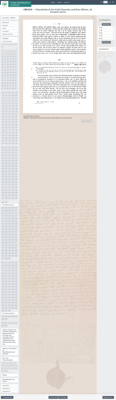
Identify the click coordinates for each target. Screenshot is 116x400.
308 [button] (6, 210)
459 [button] (16, 292)
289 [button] (16, 193)
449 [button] (16, 286)
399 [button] (9, 258)
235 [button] (3, 166)
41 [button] (5, 64)
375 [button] (13, 245)
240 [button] (3, 169)
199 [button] (16, 143)
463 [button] (13, 294)
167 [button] (9, 127)
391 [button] (16, 253)
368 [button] (6, 242)
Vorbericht (5, 31)
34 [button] (2, 62)
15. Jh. (100, 35)
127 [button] (9, 106)
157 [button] (9, 122)
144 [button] (16, 114)
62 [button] (13, 72)
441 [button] (6, 284)
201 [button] (6, 147)
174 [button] (16, 130)
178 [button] (13, 132)
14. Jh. (100, 33)
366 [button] (16, 240)
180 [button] (3, 135)
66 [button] (7, 75)
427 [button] (9, 276)
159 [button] (16, 122)
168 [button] (13, 127)
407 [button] (9, 265)
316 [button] (16, 213)
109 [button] (16, 95)
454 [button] (16, 289)
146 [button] (6, 116)
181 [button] (6, 135)
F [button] (13, 363)
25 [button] (10, 56)
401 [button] (6, 262)
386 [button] (16, 250)
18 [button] (7, 54)
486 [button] (6, 308)
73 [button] (10, 78)
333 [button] (6, 224)
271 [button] (6, 185)
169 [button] (16, 127)
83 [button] (5, 83)
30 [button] (7, 59)
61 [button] (10, 72)
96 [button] (7, 88)
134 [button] (16, 108)
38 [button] (13, 62)
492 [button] (9, 311)
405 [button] (3, 265)
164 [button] (16, 124)
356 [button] (16, 234)
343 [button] (6, 229)
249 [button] (16, 171)
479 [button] (16, 303)
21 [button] (15, 54)
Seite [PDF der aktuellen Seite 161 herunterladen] (53, 397)
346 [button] (16, 229)
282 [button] (9, 190)
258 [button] (13, 177)
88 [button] (2, 86)
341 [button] (16, 226)
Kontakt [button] (66, 2)
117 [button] (9, 100)
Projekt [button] (59, 2)
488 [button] (13, 308)
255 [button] (3, 177)
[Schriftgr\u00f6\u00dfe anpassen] (109, 2)
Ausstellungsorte (104, 49)
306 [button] (16, 208)
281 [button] (6, 190)
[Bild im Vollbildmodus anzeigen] (93, 17)
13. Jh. (100, 30)
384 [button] (9, 250)
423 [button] (13, 273)
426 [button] (6, 276)
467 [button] (9, 297)
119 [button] (16, 100)
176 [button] (6, 132)
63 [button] (15, 72)
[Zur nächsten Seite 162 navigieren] (108, 397)
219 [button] (16, 155)
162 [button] (9, 124)
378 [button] (6, 248)
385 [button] (13, 250)
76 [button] (2, 80)
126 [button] (6, 106)
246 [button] (6, 171)
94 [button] (2, 88)
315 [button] (13, 213)
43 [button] (10, 64)
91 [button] (10, 86)
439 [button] (16, 281)
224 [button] (16, 158)
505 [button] (3, 326)
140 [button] (3, 114)
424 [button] (16, 273)
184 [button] (16, 135)
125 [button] (3, 106)
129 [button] (16, 106)
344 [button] (9, 229)
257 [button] (9, 177)
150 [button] (3, 119)
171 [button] (6, 130)
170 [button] (3, 130)
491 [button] (6, 311)
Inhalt (4, 28)
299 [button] (16, 198)
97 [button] (10, 88)
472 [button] (9, 300)
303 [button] (6, 208)
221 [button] (6, 158)
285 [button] (3, 193)
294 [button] (16, 195)
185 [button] (3, 138)
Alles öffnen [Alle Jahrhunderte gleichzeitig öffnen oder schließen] (106, 24)
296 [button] (6, 198)
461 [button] (6, 294)
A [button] (2, 363)
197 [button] (9, 143)
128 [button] (13, 106)
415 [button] (3, 270)
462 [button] (9, 294)
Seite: (101, 2)
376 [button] (16, 245)
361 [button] (16, 237)
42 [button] (7, 64)
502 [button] (9, 323)
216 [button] (6, 155)
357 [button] (3, 237)
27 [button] (15, 56)
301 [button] (6, 202)
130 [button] (3, 108)
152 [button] (9, 119)
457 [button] (9, 292)
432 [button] (9, 278)
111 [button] (6, 98)
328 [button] (6, 221)
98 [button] (13, 88)
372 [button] (3, 245)
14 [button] (13, 51)
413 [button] (13, 268)
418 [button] (13, 270)
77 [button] (5, 80)
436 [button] (6, 281)
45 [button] (15, 64)
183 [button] (13, 135)
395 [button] (13, 256)
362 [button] (3, 240)
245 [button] (3, 171)
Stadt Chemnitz (7, 41)
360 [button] (13, 237)
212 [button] (9, 153)
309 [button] (9, 210)
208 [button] (13, 150)
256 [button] (6, 177)
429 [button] (16, 276)
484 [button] (16, 305)
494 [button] (6, 316)
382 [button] (3, 250)
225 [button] (3, 161)
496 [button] (13, 316)
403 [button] (13, 262)
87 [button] (15, 83)
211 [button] (6, 153)
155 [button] (3, 122)
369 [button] (9, 242)
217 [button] (9, 155)
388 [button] (6, 253)
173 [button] (13, 130)
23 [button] (5, 56)
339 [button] (9, 226)
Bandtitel (5, 25)
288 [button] (13, 193)
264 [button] (16, 179)
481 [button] (6, 305)
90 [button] (7, 86)
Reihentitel (5, 22)
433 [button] (13, 278)
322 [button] (3, 218)
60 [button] (7, 72)
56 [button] (13, 70)
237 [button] (9, 166)
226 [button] (6, 161)
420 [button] (3, 273)
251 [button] (6, 174)
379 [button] (9, 248)
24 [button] (7, 56)
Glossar (4, 375)
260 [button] (3, 179)
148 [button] (13, 116)
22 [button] (2, 56)
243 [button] (13, 169)
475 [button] (3, 303)
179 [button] (16, 132)
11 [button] (5, 51)
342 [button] (3, 229)
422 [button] (9, 273)
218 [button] (13, 155)
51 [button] (15, 67)
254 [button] (16, 174)
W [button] (14, 368)
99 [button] (15, 88)
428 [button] (13, 276)
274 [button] (16, 185)
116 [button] (6, 100)
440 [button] (3, 284)
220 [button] (3, 158)
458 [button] (13, 292)
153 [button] (13, 119)
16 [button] (2, 54)
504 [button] (16, 323)
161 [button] (6, 124)
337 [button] (3, 226)
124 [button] (16, 103)
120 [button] (3, 103)
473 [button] (13, 300)
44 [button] (13, 64)
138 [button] (13, 111)
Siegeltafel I (5, 385)
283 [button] (13, 190)
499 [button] (6, 319)
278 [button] (13, 187)
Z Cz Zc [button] (6, 371)
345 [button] (13, 229)
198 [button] (13, 143)
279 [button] (16, 187)
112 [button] (9, 98)
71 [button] (5, 78)
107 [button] (9, 95)
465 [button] (3, 297)
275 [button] (3, 187)
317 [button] (3, 216)
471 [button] (6, 300)
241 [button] (6, 169)
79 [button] (10, 80)
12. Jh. (100, 27)
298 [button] (13, 198)
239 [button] (16, 166)
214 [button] (16, 153)
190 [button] (3, 140)
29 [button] (5, 59)
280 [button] (3, 190)
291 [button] (6, 195)
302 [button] (3, 208)
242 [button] (9, 169)
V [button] (12, 368)
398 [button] (6, 258)
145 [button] (3, 116)
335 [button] (13, 224)
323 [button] (6, 218)
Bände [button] (53, 2)
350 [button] (13, 232)
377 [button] (3, 248)
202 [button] (9, 147)
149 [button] (16, 116)
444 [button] (16, 284)
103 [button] (13, 92)
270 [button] (3, 185)
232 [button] (9, 163)
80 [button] (13, 80)
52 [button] (2, 70)
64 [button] (2, 75)
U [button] (10, 368)
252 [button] (9, 174)
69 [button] (15, 75)
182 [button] (9, 135)
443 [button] (13, 284)
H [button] (2, 365)
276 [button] (6, 187)
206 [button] (6, 150)
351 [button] (16, 232)
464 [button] (16, 294)
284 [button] (16, 190)
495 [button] (9, 316)
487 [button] (9, 308)
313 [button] (6, 213)
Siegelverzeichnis (7, 34)
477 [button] (9, 303)
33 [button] (15, 59)
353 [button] (6, 234)
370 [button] (13, 242)
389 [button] (9, 253)
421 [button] (6, 273)
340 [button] (13, 226)
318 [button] (6, 216)
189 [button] (16, 138)
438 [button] (13, 281)
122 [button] (9, 103)
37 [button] (10, 62)
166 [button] (6, 127)
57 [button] (15, 70)
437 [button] (9, 281)
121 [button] (6, 103)
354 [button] (9, 234)
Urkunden (5, 38)
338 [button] (6, 226)
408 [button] (13, 265)
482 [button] (9, 305)
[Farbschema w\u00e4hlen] (113, 2)
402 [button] (9, 262)
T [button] (8, 368)
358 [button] (6, 237)
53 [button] (5, 70)
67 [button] (10, 75)
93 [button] (15, 86)
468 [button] (13, 297)
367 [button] (3, 242)
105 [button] (3, 95)
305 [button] (13, 208)
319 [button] (9, 216)
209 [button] (16, 150)
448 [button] (13, 286)
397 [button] (3, 258)
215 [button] (3, 155)
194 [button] (16, 140)
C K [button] (7, 363)
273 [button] (13, 185)
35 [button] (5, 62)
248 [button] (13, 171)
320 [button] (13, 216)
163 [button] (13, 124)
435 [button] (3, 281)
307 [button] (3, 210)
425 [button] (3, 276)
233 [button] (13, 163)
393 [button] (6, 256)
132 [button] (9, 108)
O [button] (14, 365)
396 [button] (16, 256)
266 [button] (6, 182)
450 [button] (3, 289)
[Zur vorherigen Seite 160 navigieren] (7, 397)
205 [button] (3, 150)
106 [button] (6, 95)
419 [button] (16, 270)
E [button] (11, 363)
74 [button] (13, 78)
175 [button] (3, 132)
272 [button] (9, 185)
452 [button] (9, 289)
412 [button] (9, 268)
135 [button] (3, 111)
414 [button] (16, 268)
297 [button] (9, 198)
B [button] (4, 363)
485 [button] (3, 308)
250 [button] (3, 174)
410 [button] (3, 268)
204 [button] (16, 147)
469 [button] (16, 297)
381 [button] (16, 248)
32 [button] (13, 59)
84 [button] (7, 83)
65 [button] (5, 75)
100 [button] (3, 92)
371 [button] (16, 242)
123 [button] (13, 103)
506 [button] (6, 326)
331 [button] (16, 221)
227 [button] (9, 161)
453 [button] (13, 289)
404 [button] (16, 262)
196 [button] (6, 143)
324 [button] (9, 218)
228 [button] (13, 161)
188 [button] (13, 138)
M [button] (10, 365)
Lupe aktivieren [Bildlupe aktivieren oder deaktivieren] (87, 121)
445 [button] (3, 286)
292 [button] (9, 195)
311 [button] (16, 210)
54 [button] (7, 70)
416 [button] (6, 270)
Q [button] (2, 368)
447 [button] (9, 286)
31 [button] (10, 59)
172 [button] (9, 130)
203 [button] (13, 147)
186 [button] (6, 138)
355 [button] (13, 234)
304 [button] (9, 208)
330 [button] (13, 221)
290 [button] (3, 195)
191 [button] (6, 140)
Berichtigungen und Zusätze (8, 380)
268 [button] (13, 182)
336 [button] (16, 224)
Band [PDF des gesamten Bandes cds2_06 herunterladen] (63, 397)
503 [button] (13, 323)
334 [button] (9, 224)
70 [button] (2, 78)
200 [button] (3, 147)
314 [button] (9, 213)
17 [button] (5, 54)
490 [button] (3, 311)
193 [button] (13, 140)
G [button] (15, 363)
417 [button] (9, 270)
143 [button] (13, 114)
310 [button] (13, 210)
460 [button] (3, 294)
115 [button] (3, 100)
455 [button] (3, 292)
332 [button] (3, 224)
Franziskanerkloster (8, 313)
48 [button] (7, 67)
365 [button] (13, 240)
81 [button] (15, 80)
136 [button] (6, 111)
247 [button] (9, 171)
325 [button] (13, 218)
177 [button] (9, 132)
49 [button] (10, 67)
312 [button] (3, 213)
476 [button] (6, 303)
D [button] (9, 363)
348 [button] (6, 232)
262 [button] (9, 179)
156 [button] (6, 122)
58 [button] (2, 72)
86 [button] (13, 83)
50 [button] (13, 67)
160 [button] (3, 124)
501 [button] (6, 323)
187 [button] (9, 138)
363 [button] (6, 240)
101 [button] (6, 92)
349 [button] (9, 232)
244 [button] (16, 169)
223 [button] (13, 158)
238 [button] (13, 166)
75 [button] (15, 78)
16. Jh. (100, 38)
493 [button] (3, 316)
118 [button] (13, 100)
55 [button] (10, 70)
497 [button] (16, 316)
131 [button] (6, 108)
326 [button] (16, 218)
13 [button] (10, 51)
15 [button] (15, 51)
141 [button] (6, 114)
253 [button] (13, 174)
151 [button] (6, 119)
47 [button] (5, 67)
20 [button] (13, 54)
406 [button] (6, 265)
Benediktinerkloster (8, 205)
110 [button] (3, 98)
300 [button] (3, 202)
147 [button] (9, 116)
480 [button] (3, 305)
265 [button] (3, 182)
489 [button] (16, 308)
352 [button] (3, 234)
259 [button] (16, 177)
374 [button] (9, 245)
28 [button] (2, 59)
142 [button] (9, 114)
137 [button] (9, 111)
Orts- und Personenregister (7, 359)
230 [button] (3, 163)
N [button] (12, 365)
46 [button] (2, 67)
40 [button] (2, 64)
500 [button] (3, 323)
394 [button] (9, 256)
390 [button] (13, 253)
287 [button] (9, 193)
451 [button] (6, 289)
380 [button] (13, 248)
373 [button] (6, 245)
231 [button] (6, 163)
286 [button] (6, 193)
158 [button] (13, 122)
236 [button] (6, 166)
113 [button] (13, 98)
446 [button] (6, 286)
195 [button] (3, 143)
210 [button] (3, 153)
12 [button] (7, 51)
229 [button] (16, 161)
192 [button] (9, 140)
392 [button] (3, 256)
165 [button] (3, 127)
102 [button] (9, 92)
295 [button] (3, 198)
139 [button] (16, 111)
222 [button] (9, 158)
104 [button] (16, 92)
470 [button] (3, 300)
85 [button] (10, 83)
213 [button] (13, 153)
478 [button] (13, 303)
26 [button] (13, 56)
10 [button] (2, 51)
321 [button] (16, 216)
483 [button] (13, 305)
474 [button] (16, 300)
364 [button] (9, 240)
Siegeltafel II (6, 388)
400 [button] (3, 262)
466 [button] (6, 297)
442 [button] (9, 284)
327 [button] (3, 221)
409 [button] (16, 265)
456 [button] (6, 292)
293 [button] (13, 195)
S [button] (6, 368)
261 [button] (6, 179)
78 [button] (7, 80)
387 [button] (3, 253)
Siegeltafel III (6, 391)
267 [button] (9, 182)
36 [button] (7, 62)
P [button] (16, 365)
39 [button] (15, 62)
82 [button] (2, 83)
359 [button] (9, 237)
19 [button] (10, 54)
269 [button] (16, 182)
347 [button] (3, 232)
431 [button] (6, 278)
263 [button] (13, 179)
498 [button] (3, 319)
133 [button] (13, 108)
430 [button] (3, 278)
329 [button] (9, 221)
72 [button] (7, 78)
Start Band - (8, 18)
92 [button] (13, 86)
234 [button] (16, 163)
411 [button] (6, 268)
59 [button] (5, 72)
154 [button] (16, 119)
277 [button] (9, 187)
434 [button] (16, 278)
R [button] (4, 368)
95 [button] (5, 88)
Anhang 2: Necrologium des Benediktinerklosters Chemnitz (9, 351)
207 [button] (9, 150)
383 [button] (6, 250)
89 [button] (5, 86)
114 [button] (16, 98)
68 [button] (13, 75)
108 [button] (13, 95)
